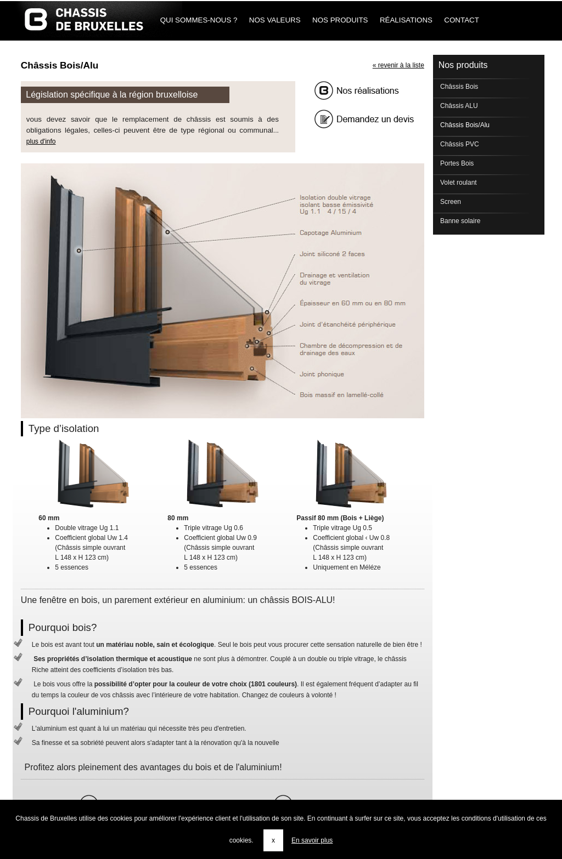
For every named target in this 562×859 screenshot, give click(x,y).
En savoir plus (312, 840)
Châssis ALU (458, 106)
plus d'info (41, 141)
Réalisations (406, 20)
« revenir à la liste (398, 65)
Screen (450, 202)
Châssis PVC (459, 144)
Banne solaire (460, 221)
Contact (461, 20)
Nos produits (340, 20)
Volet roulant (458, 182)
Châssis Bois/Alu (464, 125)
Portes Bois (456, 163)
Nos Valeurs (274, 20)
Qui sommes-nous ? (198, 20)
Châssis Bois (459, 86)
